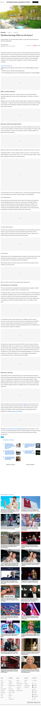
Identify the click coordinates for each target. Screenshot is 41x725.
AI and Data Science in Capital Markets (14, 449)
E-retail (10, 700)
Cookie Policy (19, 707)
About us (18, 700)
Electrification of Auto (12, 705)
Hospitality (10, 702)
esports (10, 714)
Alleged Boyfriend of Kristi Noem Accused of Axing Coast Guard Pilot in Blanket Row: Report (10, 655)
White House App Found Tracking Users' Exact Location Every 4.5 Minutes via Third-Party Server (9, 602)
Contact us (18, 702)
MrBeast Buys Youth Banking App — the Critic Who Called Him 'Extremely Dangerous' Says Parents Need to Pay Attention (10, 531)
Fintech (10, 717)
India (25, 702)
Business (2, 705)
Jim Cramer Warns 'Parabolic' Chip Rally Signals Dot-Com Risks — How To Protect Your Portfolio (29, 549)
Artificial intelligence (12, 710)
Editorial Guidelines (30, 484)
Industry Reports (11, 719)
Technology (2, 710)
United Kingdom (26, 705)
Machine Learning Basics (16, 431)
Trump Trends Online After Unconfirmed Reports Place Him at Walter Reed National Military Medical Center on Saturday (30, 620)
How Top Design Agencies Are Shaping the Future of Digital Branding (10, 478)
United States (26, 707)
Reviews (2, 717)
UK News (2, 702)
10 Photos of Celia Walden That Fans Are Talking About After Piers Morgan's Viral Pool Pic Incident (10, 620)
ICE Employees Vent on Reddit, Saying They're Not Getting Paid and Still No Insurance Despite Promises (10, 566)
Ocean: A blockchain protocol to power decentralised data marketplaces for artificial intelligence (21, 93)
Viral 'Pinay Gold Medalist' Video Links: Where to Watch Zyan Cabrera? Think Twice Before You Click (30, 584)
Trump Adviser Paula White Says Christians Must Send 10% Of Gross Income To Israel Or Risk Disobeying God (30, 691)
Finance (10, 707)
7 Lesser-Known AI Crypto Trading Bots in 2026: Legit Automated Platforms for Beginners (30, 466)
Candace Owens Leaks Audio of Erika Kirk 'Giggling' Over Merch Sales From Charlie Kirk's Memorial (9, 691)
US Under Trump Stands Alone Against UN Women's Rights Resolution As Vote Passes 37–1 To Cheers (10, 638)
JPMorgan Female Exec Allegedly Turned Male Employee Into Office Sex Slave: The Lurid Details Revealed (30, 673)
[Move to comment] (39, 46)
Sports (2, 715)
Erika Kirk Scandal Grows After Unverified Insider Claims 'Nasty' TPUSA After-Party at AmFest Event (30, 638)
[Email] (37, 46)
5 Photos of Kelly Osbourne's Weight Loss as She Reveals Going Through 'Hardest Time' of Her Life (30, 655)
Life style (2, 714)
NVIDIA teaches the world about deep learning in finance (13, 91)
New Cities (10, 715)
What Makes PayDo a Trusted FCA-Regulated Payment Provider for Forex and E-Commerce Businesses (10, 466)
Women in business (12, 712)
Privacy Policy (19, 705)
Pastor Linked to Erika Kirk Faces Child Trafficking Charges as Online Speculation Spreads (29, 566)
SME (1, 707)
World (2, 700)
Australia (25, 700)
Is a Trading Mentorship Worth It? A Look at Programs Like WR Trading (30, 472)
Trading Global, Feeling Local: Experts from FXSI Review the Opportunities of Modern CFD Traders (10, 473)
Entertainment (3, 712)
